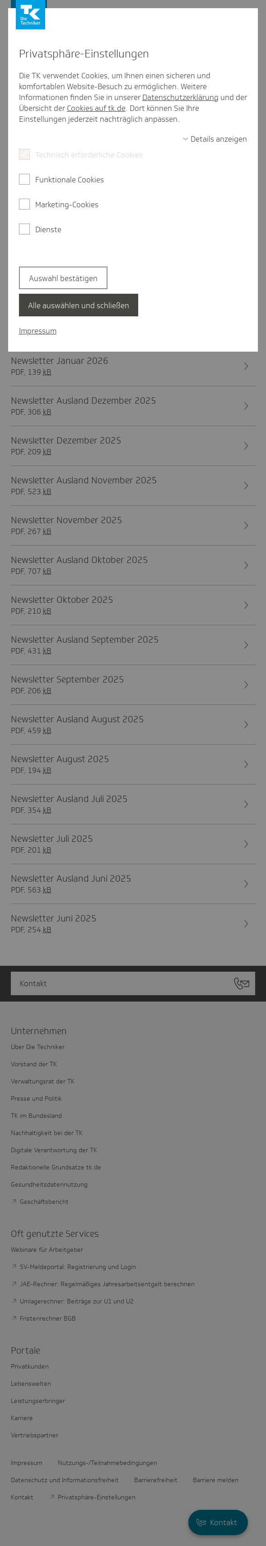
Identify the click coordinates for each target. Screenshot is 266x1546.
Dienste (48, 229)
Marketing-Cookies (66, 205)
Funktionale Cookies (69, 180)
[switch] (214, 139)
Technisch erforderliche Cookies (89, 155)
